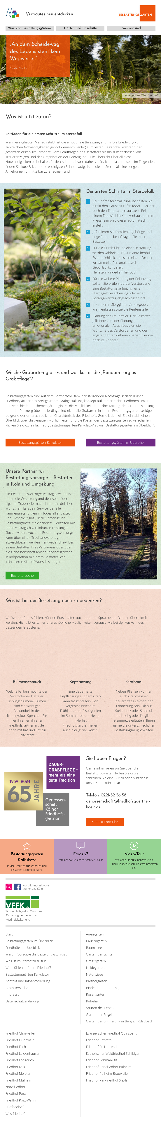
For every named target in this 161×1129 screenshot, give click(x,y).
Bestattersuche (17, 987)
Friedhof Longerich (20, 1060)
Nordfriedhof (15, 1086)
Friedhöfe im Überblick (23, 947)
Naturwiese (94, 974)
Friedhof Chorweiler (20, 1033)
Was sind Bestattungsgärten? (29, 28)
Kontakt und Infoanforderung (28, 981)
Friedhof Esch (16, 1046)
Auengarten (95, 934)
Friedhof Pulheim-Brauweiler (107, 1073)
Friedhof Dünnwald (20, 1040)
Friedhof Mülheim (19, 1080)
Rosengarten (95, 994)
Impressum (14, 994)
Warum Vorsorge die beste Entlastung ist (36, 954)
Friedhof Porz (16, 1093)
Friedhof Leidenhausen (23, 1053)
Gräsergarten (96, 961)
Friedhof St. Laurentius (103, 1046)
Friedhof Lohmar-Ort (101, 1060)
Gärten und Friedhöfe (80, 28)
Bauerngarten (96, 941)
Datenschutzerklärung (22, 1001)
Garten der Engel (99, 1014)
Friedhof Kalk (15, 1066)
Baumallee (94, 947)
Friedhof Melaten (18, 1073)
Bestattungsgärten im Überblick (29, 941)
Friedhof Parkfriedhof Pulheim (108, 1066)
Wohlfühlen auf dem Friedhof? (28, 967)
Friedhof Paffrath (99, 1040)
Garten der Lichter (100, 954)
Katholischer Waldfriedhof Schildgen (113, 1053)
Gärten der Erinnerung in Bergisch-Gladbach (119, 1021)
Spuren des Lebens (100, 1007)
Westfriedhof (15, 1113)
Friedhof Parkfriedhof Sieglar (107, 1080)
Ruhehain (93, 1001)
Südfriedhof (14, 1107)
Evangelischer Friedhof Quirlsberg (111, 1033)
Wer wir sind (131, 28)
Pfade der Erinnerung (102, 987)
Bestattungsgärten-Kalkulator (27, 974)
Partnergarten (96, 981)
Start (9, 934)
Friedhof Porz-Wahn (21, 1100)
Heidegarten (95, 967)
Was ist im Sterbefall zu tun (26, 961)
